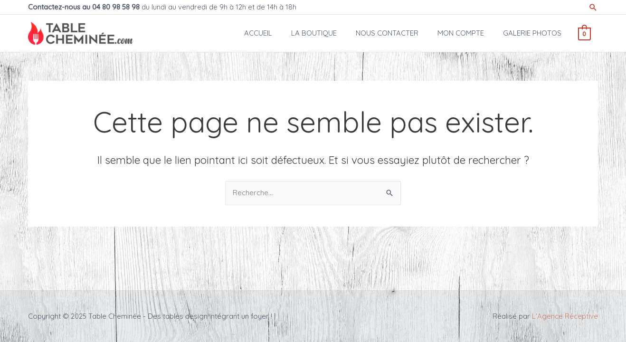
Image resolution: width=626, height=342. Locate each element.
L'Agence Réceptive (565, 316)
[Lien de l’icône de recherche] (593, 7)
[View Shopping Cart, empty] (584, 33)
